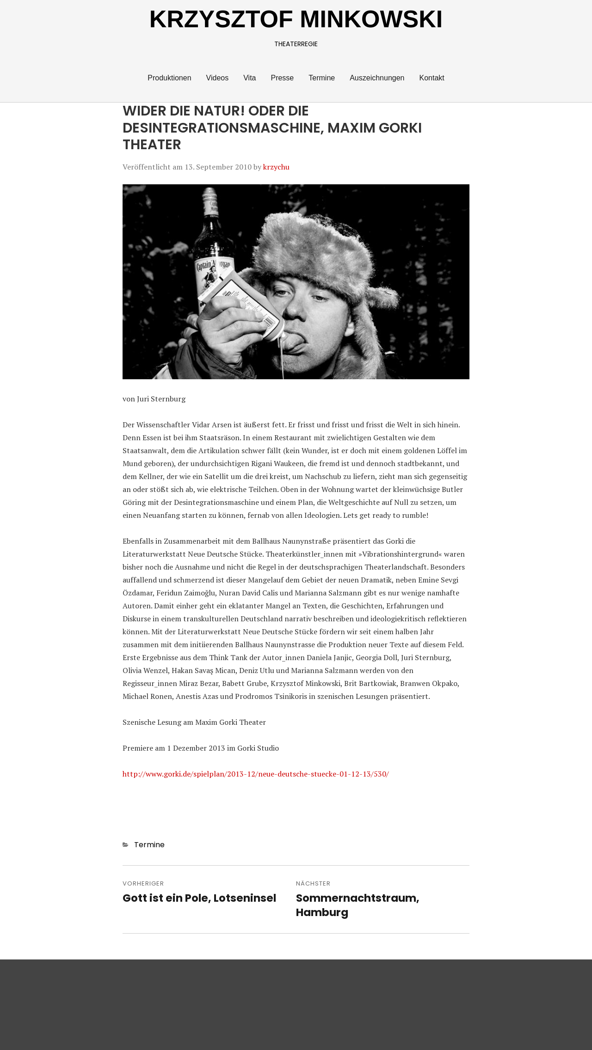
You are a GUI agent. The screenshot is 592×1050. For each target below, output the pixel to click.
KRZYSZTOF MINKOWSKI (296, 19)
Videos (217, 78)
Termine (321, 78)
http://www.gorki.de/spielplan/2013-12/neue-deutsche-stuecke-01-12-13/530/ (256, 774)
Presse (282, 78)
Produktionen (169, 78)
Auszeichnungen (377, 78)
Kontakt (431, 78)
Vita (249, 78)
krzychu (276, 167)
